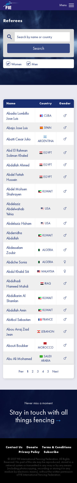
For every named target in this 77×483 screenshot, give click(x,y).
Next (55, 371)
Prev (21, 371)
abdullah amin (16, 310)
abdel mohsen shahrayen (16, 191)
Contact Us (14, 447)
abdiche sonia (16, 262)
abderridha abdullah (14, 235)
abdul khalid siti (17, 271)
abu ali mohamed (19, 358)
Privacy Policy (29, 452)
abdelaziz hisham (18, 223)
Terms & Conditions (56, 447)
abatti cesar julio (18, 139)
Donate (32, 447)
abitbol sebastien (18, 319)
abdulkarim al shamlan (15, 298)
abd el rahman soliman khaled (17, 153)
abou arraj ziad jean (17, 332)
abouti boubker (17, 345)
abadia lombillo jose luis (17, 116)
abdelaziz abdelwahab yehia (15, 208)
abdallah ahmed (17, 165)
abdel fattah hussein (15, 177)
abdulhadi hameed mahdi (17, 283)
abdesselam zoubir (14, 250)
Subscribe (51, 452)
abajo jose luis (17, 127)
